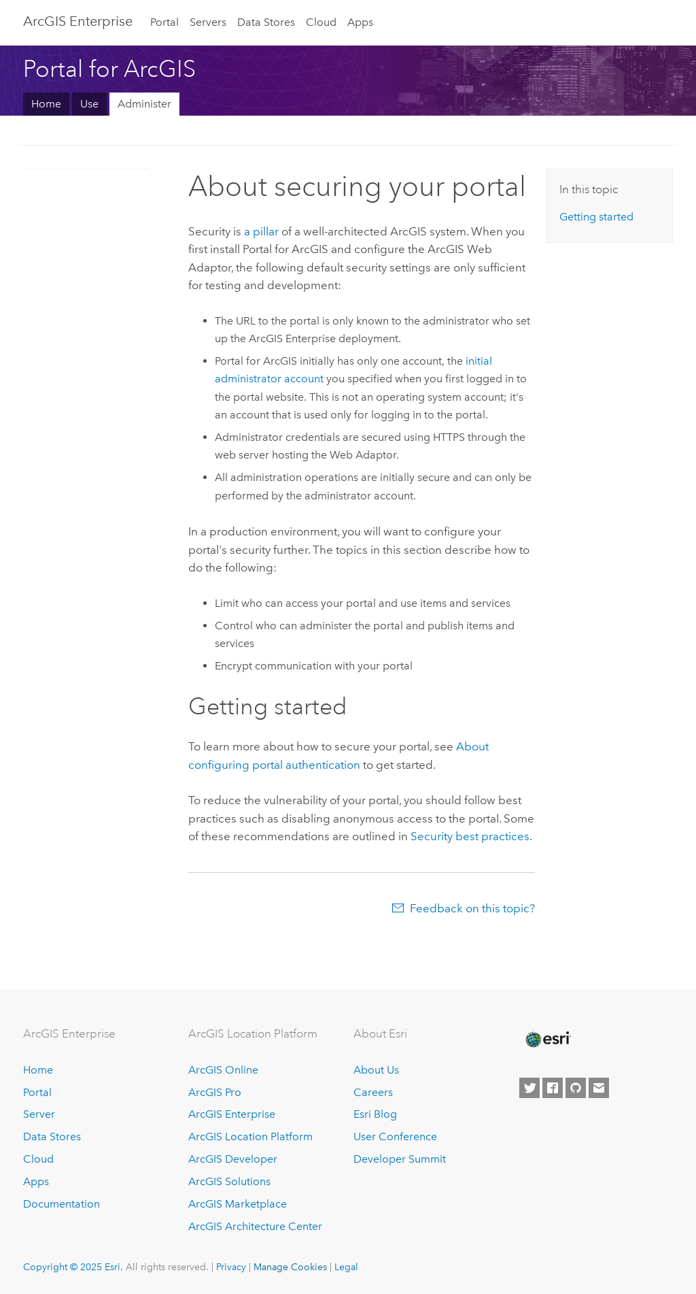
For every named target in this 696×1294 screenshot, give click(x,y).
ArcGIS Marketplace (237, 1203)
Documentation (61, 1203)
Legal (346, 1266)
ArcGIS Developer (232, 1158)
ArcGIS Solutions (229, 1181)
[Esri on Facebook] (552, 1088)
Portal (164, 22)
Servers (208, 22)
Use (89, 103)
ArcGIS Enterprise (78, 21)
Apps (360, 22)
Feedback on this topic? (472, 908)
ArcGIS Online (223, 1069)
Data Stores (266, 22)
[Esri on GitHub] (576, 1088)
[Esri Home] (547, 1039)
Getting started (596, 216)
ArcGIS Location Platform (250, 1136)
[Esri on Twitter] (529, 1088)
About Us (376, 1069)
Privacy (231, 1266)
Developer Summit (399, 1158)
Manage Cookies (290, 1266)
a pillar (261, 231)
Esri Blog (375, 1114)
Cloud (321, 22)
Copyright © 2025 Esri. (73, 1266)
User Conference (395, 1136)
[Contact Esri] (599, 1088)
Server (39, 1114)
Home (46, 103)
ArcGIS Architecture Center (255, 1226)
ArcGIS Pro (214, 1092)
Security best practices (470, 836)
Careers (373, 1092)
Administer (144, 103)
